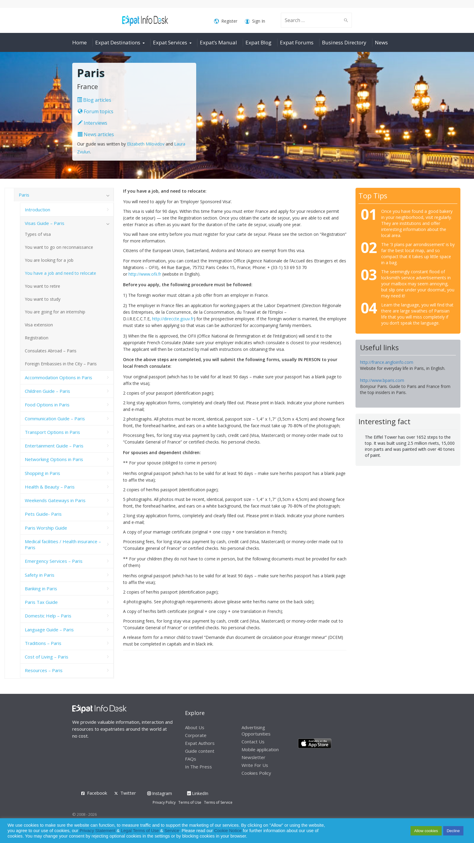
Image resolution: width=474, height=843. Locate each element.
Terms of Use (189, 802)
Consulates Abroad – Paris (50, 351)
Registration (36, 338)
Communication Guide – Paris (55, 418)
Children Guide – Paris (47, 391)
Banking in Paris (41, 588)
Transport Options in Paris (52, 432)
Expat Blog (258, 42)
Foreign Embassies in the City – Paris (61, 364)
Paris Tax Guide (41, 602)
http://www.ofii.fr (145, 274)
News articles (96, 134)
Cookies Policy (256, 773)
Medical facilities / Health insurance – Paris (63, 544)
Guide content (199, 751)
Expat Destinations (117, 42)
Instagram (159, 793)
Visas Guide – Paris (44, 223)
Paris (24, 195)
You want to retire (42, 286)
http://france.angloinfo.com (386, 362)
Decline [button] (453, 831)
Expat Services (170, 42)
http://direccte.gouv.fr (173, 319)
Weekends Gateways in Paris (55, 500)
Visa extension (39, 325)
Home (79, 42)
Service (171, 830)
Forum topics (95, 111)
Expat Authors (200, 743)
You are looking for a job (49, 260)
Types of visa (38, 234)
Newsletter (253, 757)
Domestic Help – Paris (48, 616)
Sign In (255, 21)
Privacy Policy (164, 802)
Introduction (37, 210)
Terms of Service (218, 802)
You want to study (42, 299)
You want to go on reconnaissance (59, 247)
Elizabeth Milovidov (145, 144)
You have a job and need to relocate (60, 273)
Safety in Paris (39, 575)
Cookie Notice (228, 830)
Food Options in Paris (47, 405)
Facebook (97, 793)
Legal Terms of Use (140, 830)
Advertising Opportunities (256, 730)
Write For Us (255, 765)
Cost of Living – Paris (46, 657)
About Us (194, 727)
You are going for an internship (55, 312)
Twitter (128, 793)
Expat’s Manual (218, 42)
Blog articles (94, 100)
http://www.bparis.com (382, 380)
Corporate (195, 735)
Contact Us (253, 742)
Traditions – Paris (43, 643)
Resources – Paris (44, 670)
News (381, 42)
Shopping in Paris (42, 473)
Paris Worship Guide (46, 528)
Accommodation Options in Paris (58, 377)
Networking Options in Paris (54, 459)
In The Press (198, 767)
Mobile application (260, 749)
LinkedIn (197, 793)
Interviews (92, 123)
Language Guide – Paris (49, 630)
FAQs (190, 759)
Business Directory (344, 42)
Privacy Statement (97, 830)
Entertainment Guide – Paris (54, 446)
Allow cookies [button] (426, 831)
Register (225, 21)
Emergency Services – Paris (54, 561)
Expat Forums (296, 42)
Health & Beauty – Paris (50, 487)
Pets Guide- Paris (43, 514)
